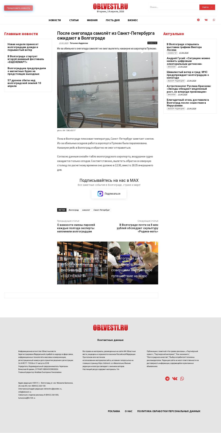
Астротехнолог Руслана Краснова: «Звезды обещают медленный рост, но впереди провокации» (189, 88)
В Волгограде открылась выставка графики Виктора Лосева (184, 47)
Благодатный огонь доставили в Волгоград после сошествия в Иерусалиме (188, 102)
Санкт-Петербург (101, 210)
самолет (86, 210)
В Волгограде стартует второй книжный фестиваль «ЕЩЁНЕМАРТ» (26, 59)
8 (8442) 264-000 (51, 395)
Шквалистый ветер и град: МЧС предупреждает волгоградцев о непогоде (188, 74)
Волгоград (74, 210)
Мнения (171, 67)
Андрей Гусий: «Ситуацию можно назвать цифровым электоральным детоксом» (188, 61)
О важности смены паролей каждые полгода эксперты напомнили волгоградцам (76, 228)
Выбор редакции (176, 81)
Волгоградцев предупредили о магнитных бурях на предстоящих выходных (27, 71)
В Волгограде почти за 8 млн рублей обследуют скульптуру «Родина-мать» (137, 228)
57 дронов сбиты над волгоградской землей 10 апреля (24, 83)
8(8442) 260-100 (38, 386)
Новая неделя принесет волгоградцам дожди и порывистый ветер (23, 47)
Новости (152, 43)
